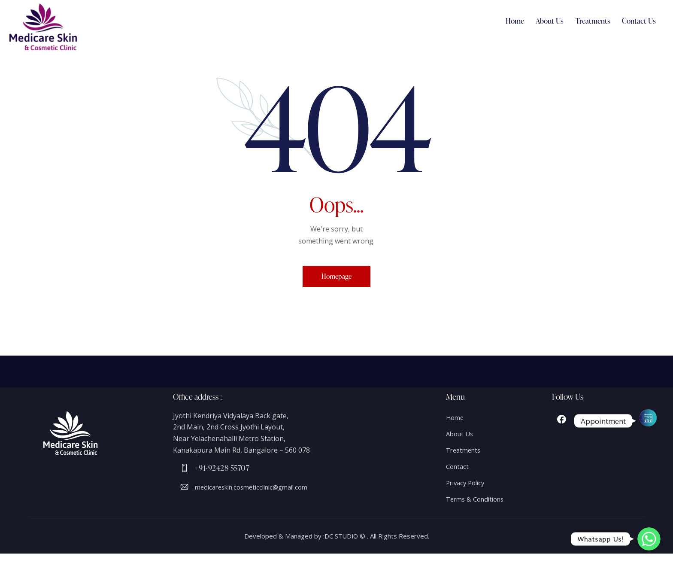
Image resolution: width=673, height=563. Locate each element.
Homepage (336, 278)
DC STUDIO (341, 545)
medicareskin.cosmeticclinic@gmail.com (258, 491)
